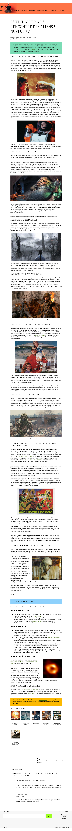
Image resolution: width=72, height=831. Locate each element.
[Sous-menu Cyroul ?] (64, 10)
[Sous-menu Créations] (56, 10)
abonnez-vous (43, 700)
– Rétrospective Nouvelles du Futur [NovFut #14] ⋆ (30, 780)
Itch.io (64, 818)
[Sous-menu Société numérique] (48, 10)
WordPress (66, 827)
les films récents (40, 335)
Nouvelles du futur (31, 37)
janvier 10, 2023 (20, 782)
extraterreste (63, 761)
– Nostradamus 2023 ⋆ (22, 794)
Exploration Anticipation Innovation (47, 761)
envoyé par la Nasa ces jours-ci (33, 460)
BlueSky (64, 816)
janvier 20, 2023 (20, 796)
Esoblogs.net (31, 693)
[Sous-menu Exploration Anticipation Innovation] (34, 10)
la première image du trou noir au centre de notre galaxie (24, 661)
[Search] (49, 816)
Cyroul (3, 6)
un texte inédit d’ (30, 690)
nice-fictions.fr (36, 616)
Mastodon (64, 815)
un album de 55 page (53, 637)
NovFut (34, 49)
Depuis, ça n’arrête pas (25, 456)
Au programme (36, 621)
